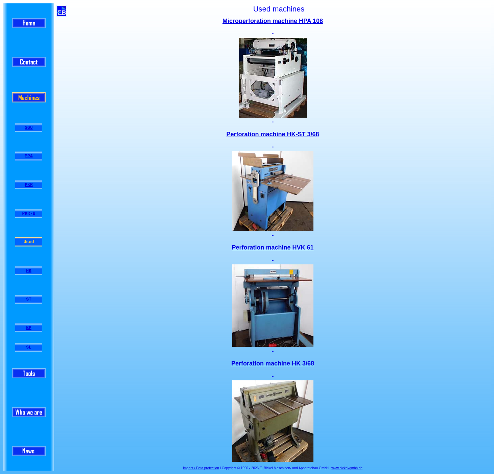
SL (28, 348)
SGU (28, 127)
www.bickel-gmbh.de (346, 468)
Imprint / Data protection (201, 468)
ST (28, 299)
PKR (28, 185)
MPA (28, 156)
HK (28, 271)
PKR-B (28, 213)
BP (28, 328)
